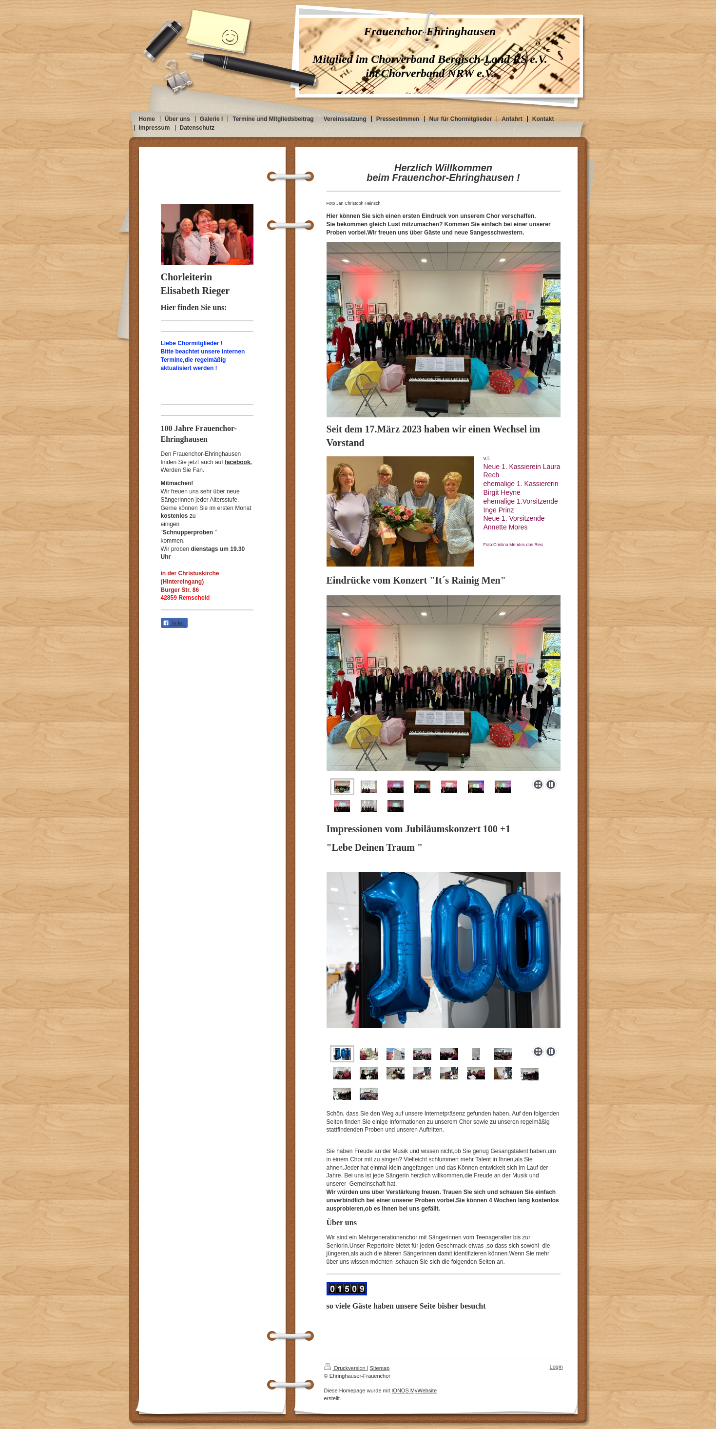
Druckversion (345, 1368)
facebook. (238, 462)
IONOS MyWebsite (414, 1390)
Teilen (174, 623)
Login (556, 1367)
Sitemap (379, 1368)
